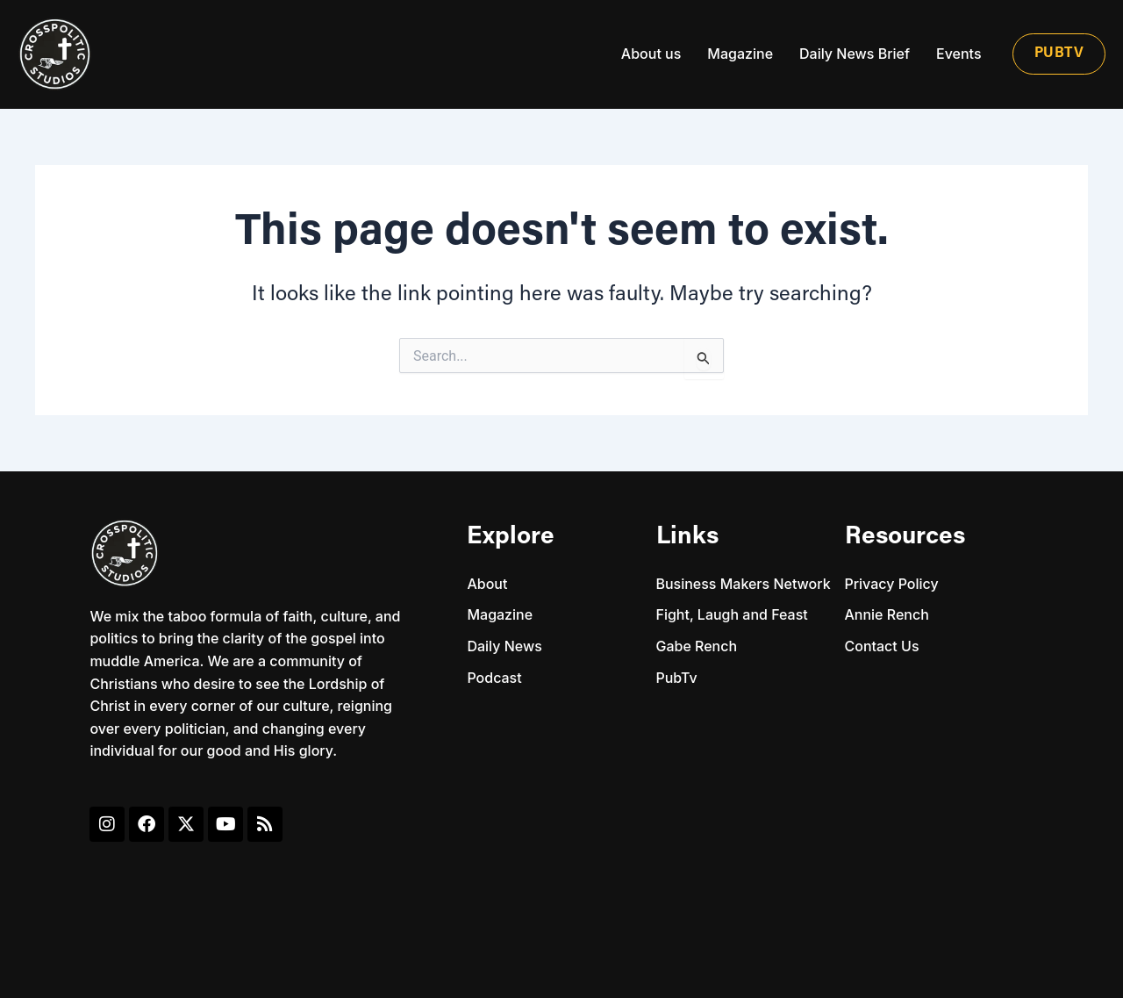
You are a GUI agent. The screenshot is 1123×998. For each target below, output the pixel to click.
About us (651, 53)
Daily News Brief (854, 53)
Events (958, 53)
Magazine (740, 53)
